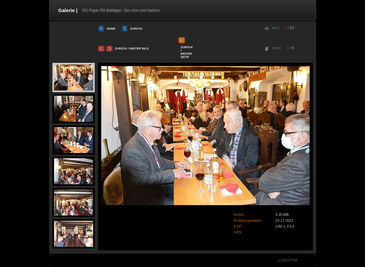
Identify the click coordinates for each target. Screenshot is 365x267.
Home (111, 28)
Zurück (136, 28)
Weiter (135, 48)
